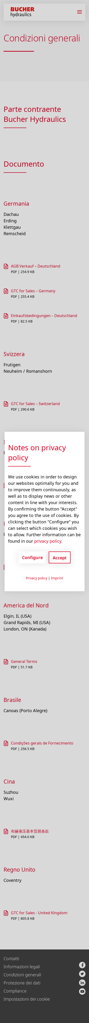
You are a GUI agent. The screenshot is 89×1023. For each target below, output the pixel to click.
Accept (59, 558)
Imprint (57, 578)
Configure (32, 557)
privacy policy (47, 541)
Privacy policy (36, 578)
